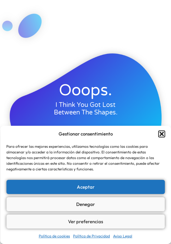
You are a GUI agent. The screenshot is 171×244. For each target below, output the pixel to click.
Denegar (85, 204)
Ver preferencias (85, 222)
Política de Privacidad (91, 236)
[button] (161, 134)
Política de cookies (54, 236)
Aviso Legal (122, 236)
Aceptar (85, 187)
